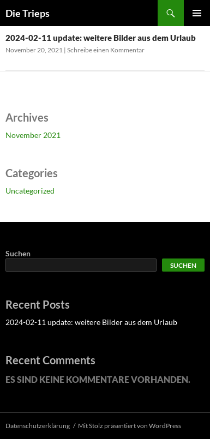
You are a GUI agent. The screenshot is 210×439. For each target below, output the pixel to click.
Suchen (18, 253)
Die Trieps (27, 13)
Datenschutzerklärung (37, 426)
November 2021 (33, 135)
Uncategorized (30, 190)
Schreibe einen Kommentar (106, 50)
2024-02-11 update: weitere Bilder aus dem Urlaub (100, 38)
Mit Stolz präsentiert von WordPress (129, 426)
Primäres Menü (197, 13)
